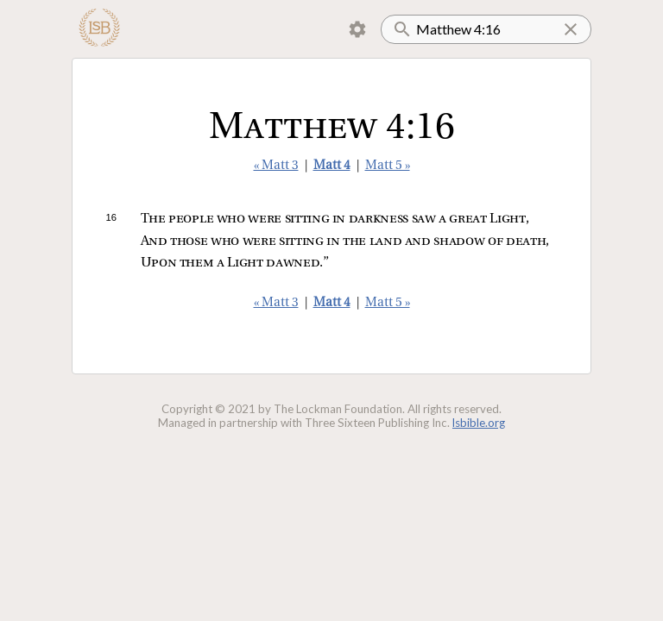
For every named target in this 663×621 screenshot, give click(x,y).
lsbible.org (478, 423)
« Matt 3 (276, 166)
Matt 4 (331, 166)
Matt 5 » (387, 166)
